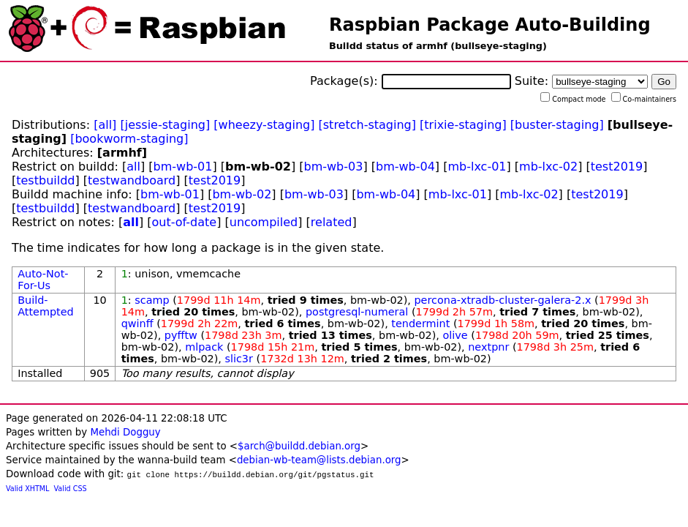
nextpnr (488, 347)
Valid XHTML (27, 489)
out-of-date (184, 222)
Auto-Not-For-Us (43, 279)
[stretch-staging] (367, 125)
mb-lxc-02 (548, 166)
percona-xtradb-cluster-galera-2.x (502, 300)
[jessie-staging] (165, 125)
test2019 (617, 166)
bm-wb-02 (241, 194)
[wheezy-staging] (263, 125)
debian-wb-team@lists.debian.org (319, 460)
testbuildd (45, 180)
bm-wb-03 (333, 166)
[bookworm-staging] (129, 139)
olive (455, 335)
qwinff (137, 323)
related (331, 222)
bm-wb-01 (183, 166)
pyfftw (181, 335)
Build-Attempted (46, 306)
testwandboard (131, 180)
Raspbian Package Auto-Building (490, 25)
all (133, 166)
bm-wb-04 (405, 166)
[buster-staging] (557, 125)
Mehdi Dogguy (125, 432)
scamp (152, 300)
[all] (105, 125)
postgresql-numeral (357, 312)
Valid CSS (70, 489)
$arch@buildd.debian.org (299, 446)
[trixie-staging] (463, 125)
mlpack (204, 347)
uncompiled (264, 222)
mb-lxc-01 (476, 166)
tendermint (420, 323)
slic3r (238, 359)
